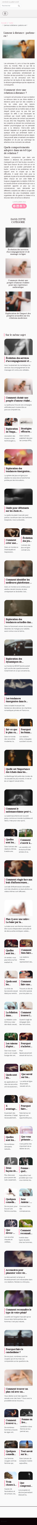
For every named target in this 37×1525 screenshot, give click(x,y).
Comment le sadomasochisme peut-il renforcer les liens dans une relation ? (18, 813)
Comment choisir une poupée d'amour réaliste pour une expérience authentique (18, 283)
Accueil (4, 23)
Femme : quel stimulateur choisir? (27, 1172)
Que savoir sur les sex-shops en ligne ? (26, 1078)
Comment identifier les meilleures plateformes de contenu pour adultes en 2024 (19, 584)
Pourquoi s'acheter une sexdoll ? (27, 1048)
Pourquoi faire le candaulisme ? (14, 1351)
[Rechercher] (11, 6)
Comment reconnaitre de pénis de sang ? (26, 1235)
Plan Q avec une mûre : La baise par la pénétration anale (18, 922)
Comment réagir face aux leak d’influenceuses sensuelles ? (19, 882)
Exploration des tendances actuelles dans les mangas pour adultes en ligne (19, 624)
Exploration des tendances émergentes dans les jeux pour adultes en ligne (17, 473)
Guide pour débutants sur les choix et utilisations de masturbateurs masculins (19, 512)
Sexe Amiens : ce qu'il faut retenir (26, 1203)
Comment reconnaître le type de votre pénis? (18, 1311)
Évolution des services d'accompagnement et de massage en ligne (18, 251)
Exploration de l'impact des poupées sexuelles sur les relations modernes (18, 315)
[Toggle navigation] (5, 13)
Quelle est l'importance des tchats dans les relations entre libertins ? (19, 772)
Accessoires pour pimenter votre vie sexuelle (15, 1273)
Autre (11, 23)
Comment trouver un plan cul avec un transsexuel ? (17, 1391)
